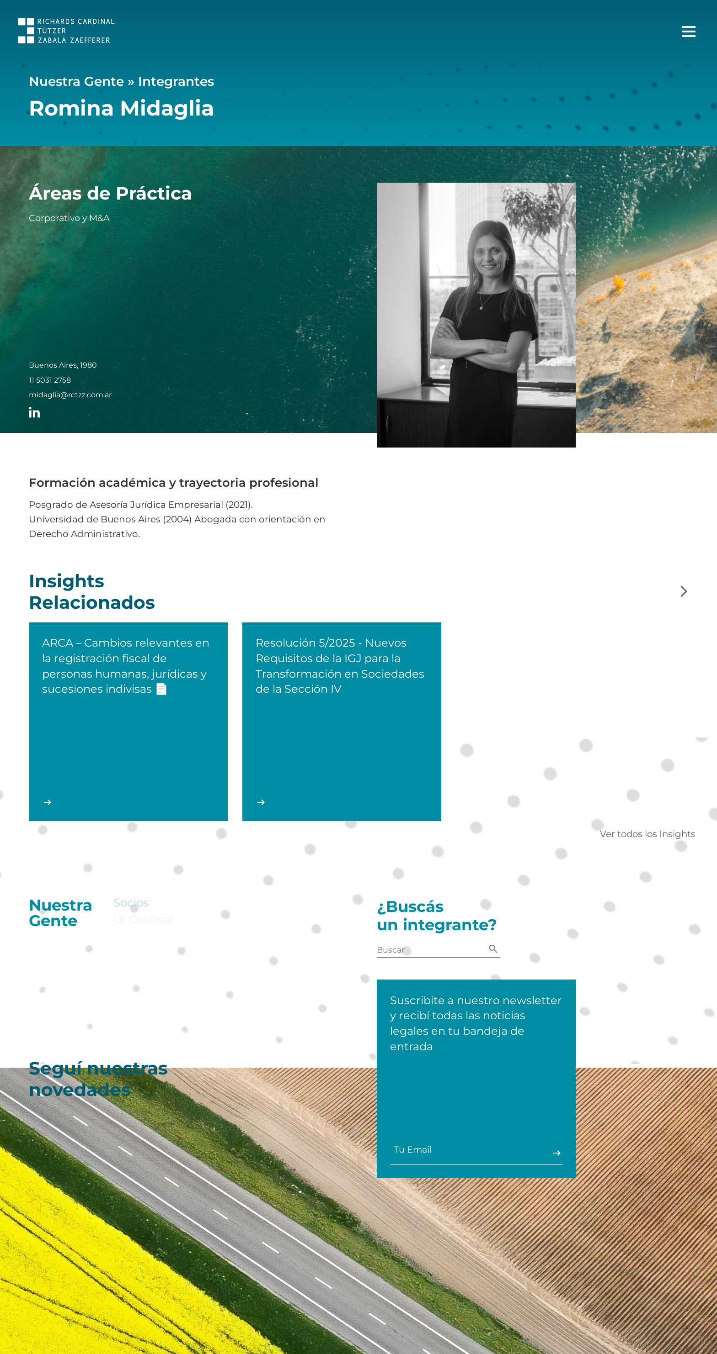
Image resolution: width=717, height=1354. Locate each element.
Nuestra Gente (76, 81)
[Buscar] (493, 949)
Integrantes (176, 81)
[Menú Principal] (689, 31)
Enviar (553, 1153)
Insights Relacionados (92, 598)
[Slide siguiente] (684, 592)
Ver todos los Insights (648, 833)
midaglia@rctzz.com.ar (70, 395)
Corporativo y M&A (69, 218)
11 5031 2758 (50, 380)
